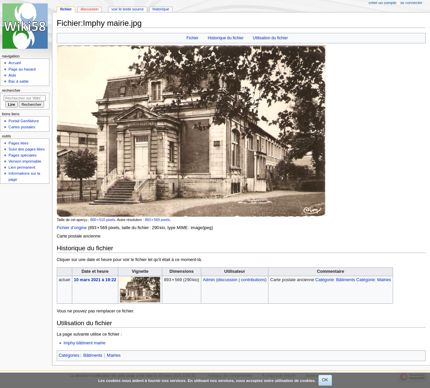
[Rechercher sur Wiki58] (25, 98)
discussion (228, 279)
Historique (161, 9)
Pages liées (18, 143)
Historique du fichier (226, 38)
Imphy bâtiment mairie (84, 343)
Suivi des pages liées (26, 149)
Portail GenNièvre (23, 121)
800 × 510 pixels (102, 220)
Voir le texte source (128, 9)
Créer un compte (382, 3)
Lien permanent (21, 167)
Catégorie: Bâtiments (335, 279)
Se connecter (411, 3)
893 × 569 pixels (157, 220)
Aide (12, 75)
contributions (253, 279)
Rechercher (11, 90)
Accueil (14, 63)
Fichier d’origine (72, 227)
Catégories (69, 355)
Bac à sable (18, 81)
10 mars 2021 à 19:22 (95, 279)
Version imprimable (24, 161)
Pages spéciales (22, 155)
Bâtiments (92, 355)
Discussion (89, 9)
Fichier (192, 38)
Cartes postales (21, 127)
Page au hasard (22, 69)
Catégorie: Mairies (373, 279)
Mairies (114, 355)
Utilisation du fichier (270, 38)
